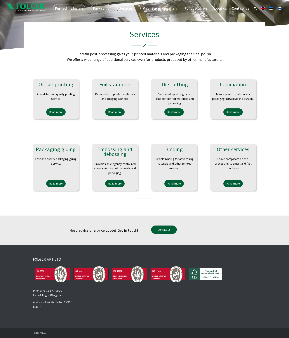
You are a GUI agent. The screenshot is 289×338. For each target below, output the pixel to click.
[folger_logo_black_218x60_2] (26, 8)
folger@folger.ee (53, 295)
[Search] (255, 8)
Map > (37, 306)
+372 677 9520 (52, 290)
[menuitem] (69, 8)
